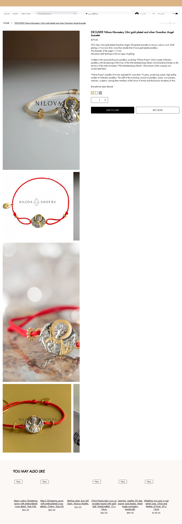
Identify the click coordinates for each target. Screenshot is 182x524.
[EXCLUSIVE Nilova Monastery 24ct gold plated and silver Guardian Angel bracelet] (50, 23)
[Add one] (105, 100)
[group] (91, 496)
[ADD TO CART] (112, 110)
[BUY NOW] (157, 110)
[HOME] (6, 23)
